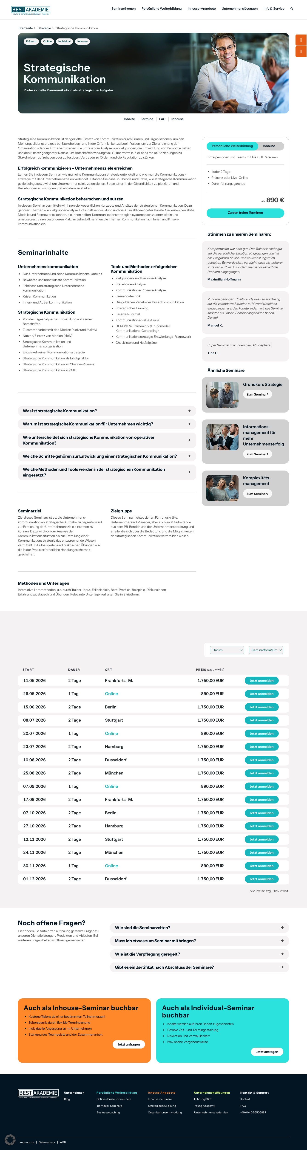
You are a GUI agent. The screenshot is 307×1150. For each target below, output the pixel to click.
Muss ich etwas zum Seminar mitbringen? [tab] (199, 940)
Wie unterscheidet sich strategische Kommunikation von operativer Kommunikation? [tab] (107, 440)
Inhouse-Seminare (160, 1099)
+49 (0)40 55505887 (253, 1112)
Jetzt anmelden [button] (262, 681)
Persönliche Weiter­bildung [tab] (232, 146)
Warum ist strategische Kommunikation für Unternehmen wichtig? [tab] (107, 424)
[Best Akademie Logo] (30, 10)
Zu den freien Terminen (245, 213)
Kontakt (245, 1099)
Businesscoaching (108, 1112)
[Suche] (291, 8)
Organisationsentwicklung (165, 1112)
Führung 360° (203, 1099)
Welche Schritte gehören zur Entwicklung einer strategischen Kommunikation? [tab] (107, 456)
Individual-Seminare (109, 1105)
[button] (10, 1140)
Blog (67, 1099)
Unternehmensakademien (211, 1112)
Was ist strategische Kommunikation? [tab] (107, 410)
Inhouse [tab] (269, 146)
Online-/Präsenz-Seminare (114, 1099)
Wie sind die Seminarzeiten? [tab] (199, 927)
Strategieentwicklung (162, 1105)
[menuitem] (123, 8)
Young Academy (204, 1105)
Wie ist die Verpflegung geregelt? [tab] (199, 954)
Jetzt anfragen (129, 1044)
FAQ (243, 1105)
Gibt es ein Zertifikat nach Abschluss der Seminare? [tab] (199, 967)
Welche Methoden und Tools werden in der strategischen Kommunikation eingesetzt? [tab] (107, 472)
